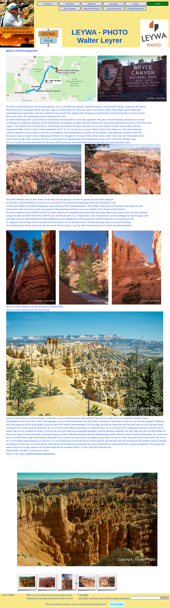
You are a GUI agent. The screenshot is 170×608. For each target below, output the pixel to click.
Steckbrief (69, 4)
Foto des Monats (113, 8)
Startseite (47, 4)
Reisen (136, 4)
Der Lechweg (69, 8)
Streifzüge (113, 4)
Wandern (92, 4)
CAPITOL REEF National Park (40, 454)
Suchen (164, 598)
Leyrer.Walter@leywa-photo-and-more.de (52, 595)
